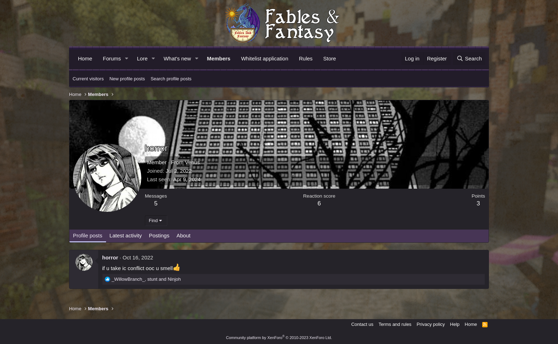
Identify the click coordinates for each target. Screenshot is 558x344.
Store (329, 58)
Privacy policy (431, 324)
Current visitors (88, 78)
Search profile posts (171, 78)
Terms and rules (395, 324)
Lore (142, 58)
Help (455, 324)
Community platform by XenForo (279, 337)
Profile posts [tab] (87, 235)
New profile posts (127, 78)
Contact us (362, 324)
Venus (192, 162)
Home (85, 58)
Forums (112, 58)
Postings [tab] (159, 235)
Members (219, 58)
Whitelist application (264, 58)
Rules (305, 58)
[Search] (469, 58)
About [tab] (183, 235)
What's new (177, 58)
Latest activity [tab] (126, 235)
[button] (127, 58)
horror (110, 257)
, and (146, 279)
